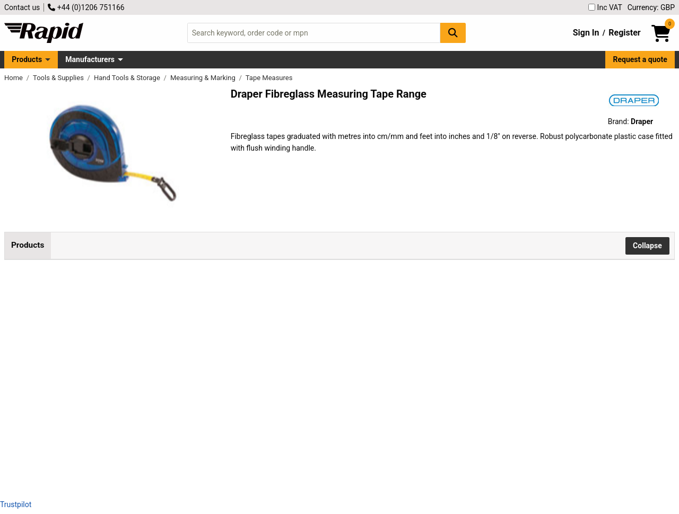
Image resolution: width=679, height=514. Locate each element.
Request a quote (640, 59)
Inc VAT (605, 7)
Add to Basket (351, 313)
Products (27, 59)
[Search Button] (453, 32)
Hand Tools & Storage (128, 78)
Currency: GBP (651, 7)
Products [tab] (27, 245)
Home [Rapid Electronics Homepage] (14, 78)
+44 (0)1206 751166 (86, 7)
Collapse (647, 245)
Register (624, 33)
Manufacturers (90, 59)
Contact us (22, 7)
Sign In (586, 33)
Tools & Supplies (59, 78)
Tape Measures (269, 78)
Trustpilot (15, 504)
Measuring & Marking (203, 78)
